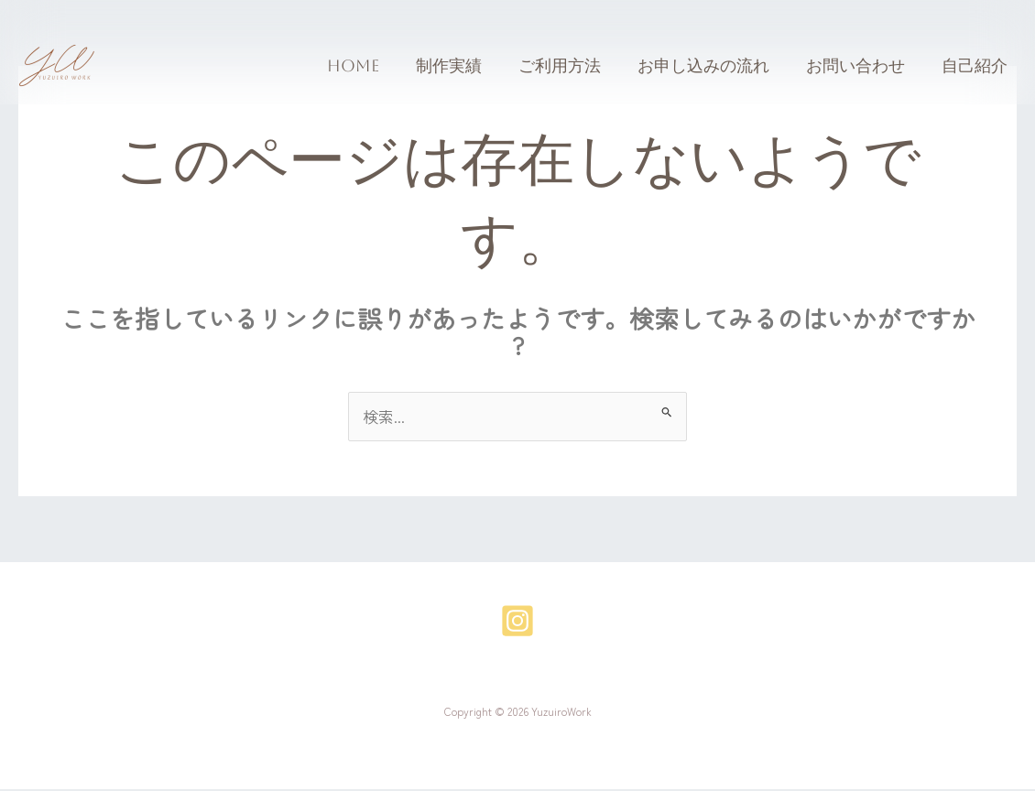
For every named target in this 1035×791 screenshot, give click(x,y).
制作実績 (465, 65)
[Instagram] (517, 622)
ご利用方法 (572, 65)
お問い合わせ (861, 65)
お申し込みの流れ (713, 65)
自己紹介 (976, 65)
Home (373, 65)
